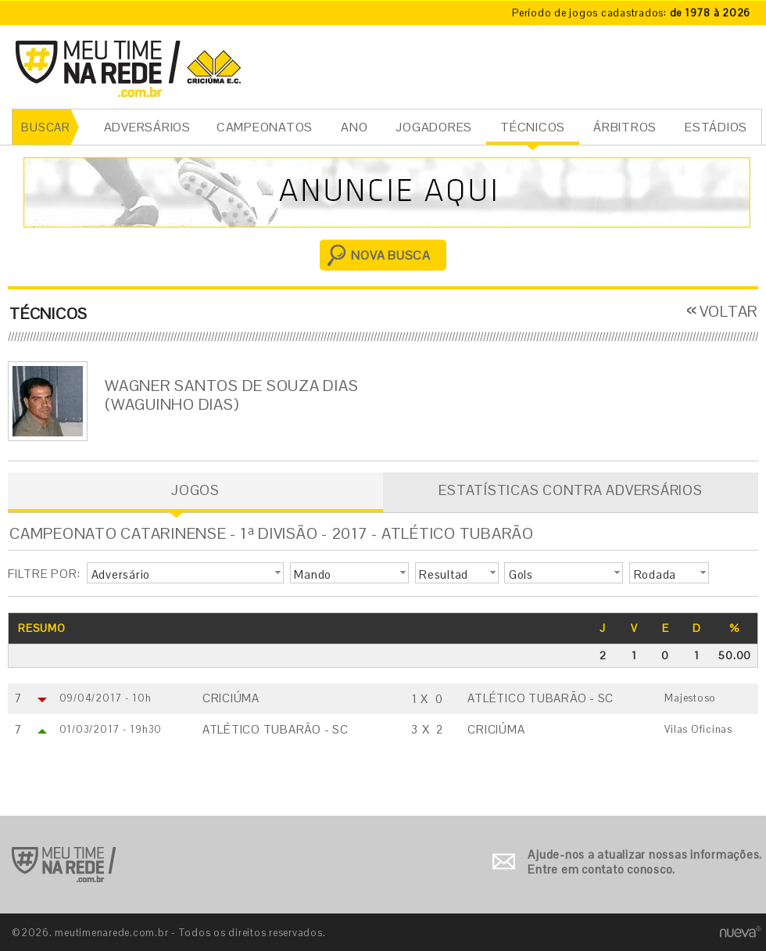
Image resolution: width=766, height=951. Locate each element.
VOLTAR (729, 311)
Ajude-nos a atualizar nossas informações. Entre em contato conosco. (645, 862)
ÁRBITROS (625, 127)
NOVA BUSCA (391, 255)
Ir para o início (64, 864)
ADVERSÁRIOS (147, 127)
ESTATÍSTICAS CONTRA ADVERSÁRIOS (570, 490)
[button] (185, 573)
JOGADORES (434, 127)
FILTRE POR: (44, 573)
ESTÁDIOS (716, 127)
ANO (354, 127)
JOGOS (195, 490)
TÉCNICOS (532, 127)
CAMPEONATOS (265, 127)
